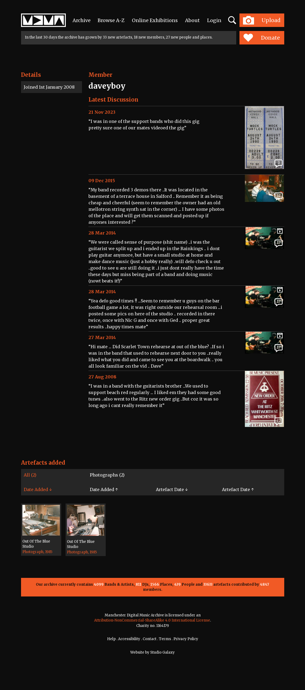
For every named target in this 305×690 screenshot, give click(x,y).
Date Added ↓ (38, 489)
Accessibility (129, 639)
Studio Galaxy (162, 652)
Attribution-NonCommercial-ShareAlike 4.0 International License (152, 620)
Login (214, 20)
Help (111, 639)
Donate (262, 38)
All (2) (30, 475)
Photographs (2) (107, 475)
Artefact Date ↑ (238, 489)
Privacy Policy (185, 639)
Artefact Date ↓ (172, 489)
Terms (165, 639)
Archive (82, 20)
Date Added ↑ (104, 489)
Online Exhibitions (155, 20)
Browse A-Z (111, 20)
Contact (149, 639)
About (192, 20)
